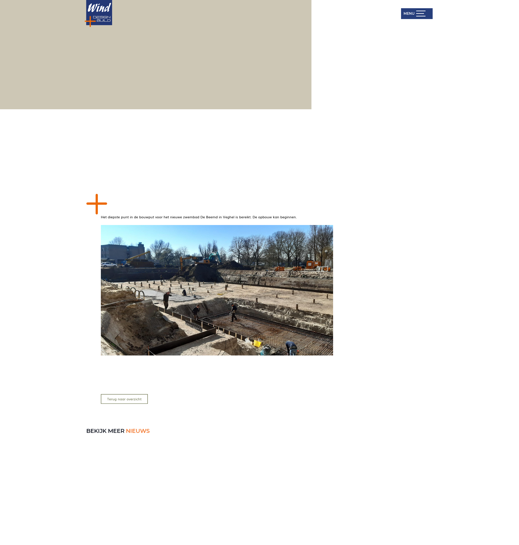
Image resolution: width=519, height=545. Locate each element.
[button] (414, 13)
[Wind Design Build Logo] (98, 13)
